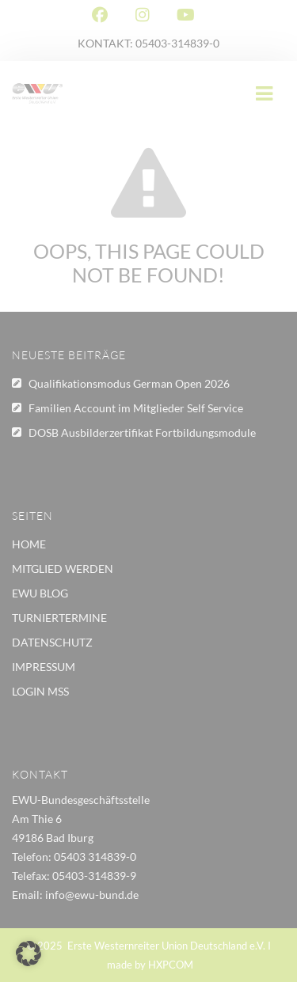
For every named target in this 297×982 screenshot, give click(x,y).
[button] (28, 953)
